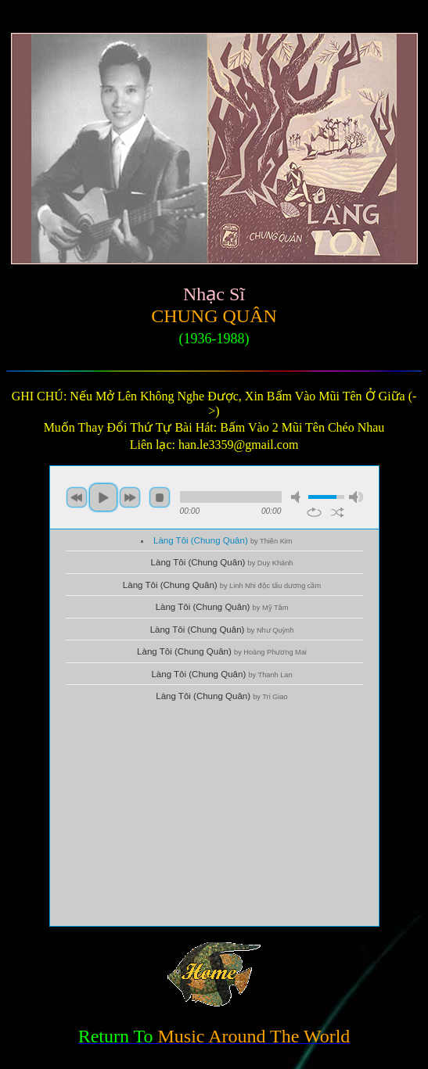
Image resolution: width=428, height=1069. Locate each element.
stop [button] (160, 497)
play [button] (103, 497)
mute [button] (298, 497)
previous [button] (77, 497)
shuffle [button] (337, 512)
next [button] (130, 497)
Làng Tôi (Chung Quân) (223, 540)
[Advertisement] (214, 816)
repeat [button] (314, 512)
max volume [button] (356, 497)
